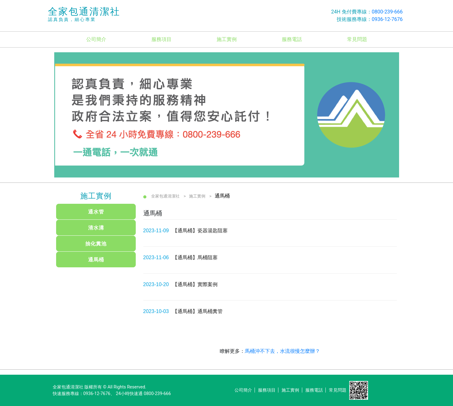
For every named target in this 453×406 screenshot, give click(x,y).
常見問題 (357, 39)
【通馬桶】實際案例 (195, 284)
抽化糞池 (96, 244)
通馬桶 (96, 260)
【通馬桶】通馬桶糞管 (197, 311)
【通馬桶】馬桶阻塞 (195, 257)
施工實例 (227, 39)
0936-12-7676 (387, 19)
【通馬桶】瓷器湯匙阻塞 (200, 230)
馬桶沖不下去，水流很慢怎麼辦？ (282, 351)
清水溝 (96, 228)
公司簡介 (96, 39)
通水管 (96, 212)
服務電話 (292, 39)
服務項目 (161, 39)
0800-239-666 (387, 12)
